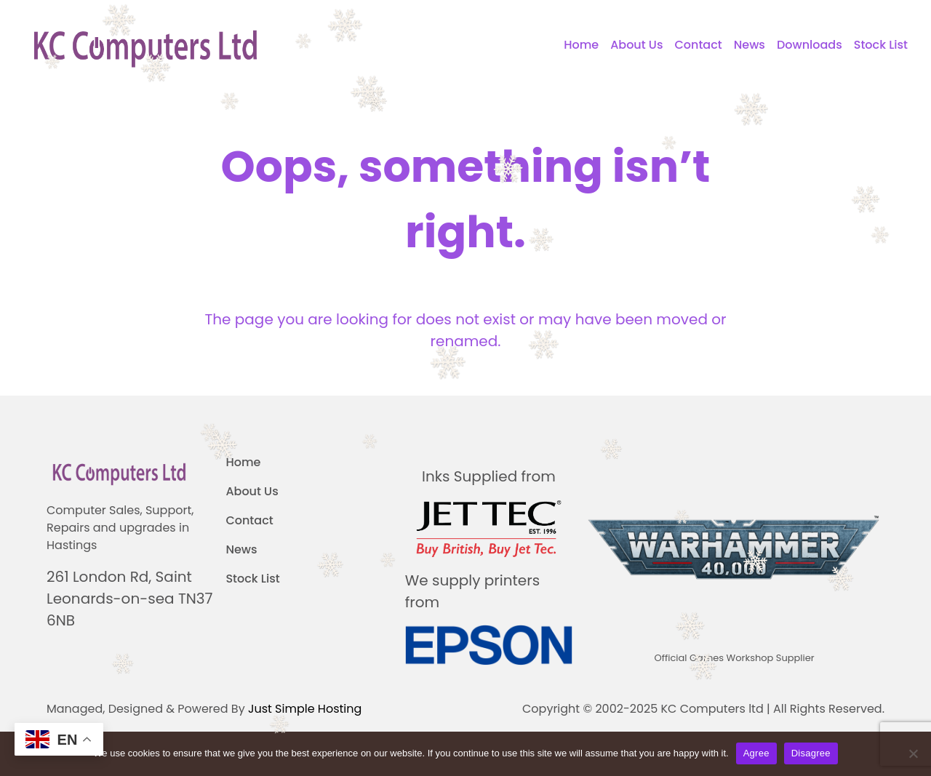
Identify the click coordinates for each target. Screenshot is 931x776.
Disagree (811, 753)
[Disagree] (913, 753)
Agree (756, 753)
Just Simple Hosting (304, 708)
